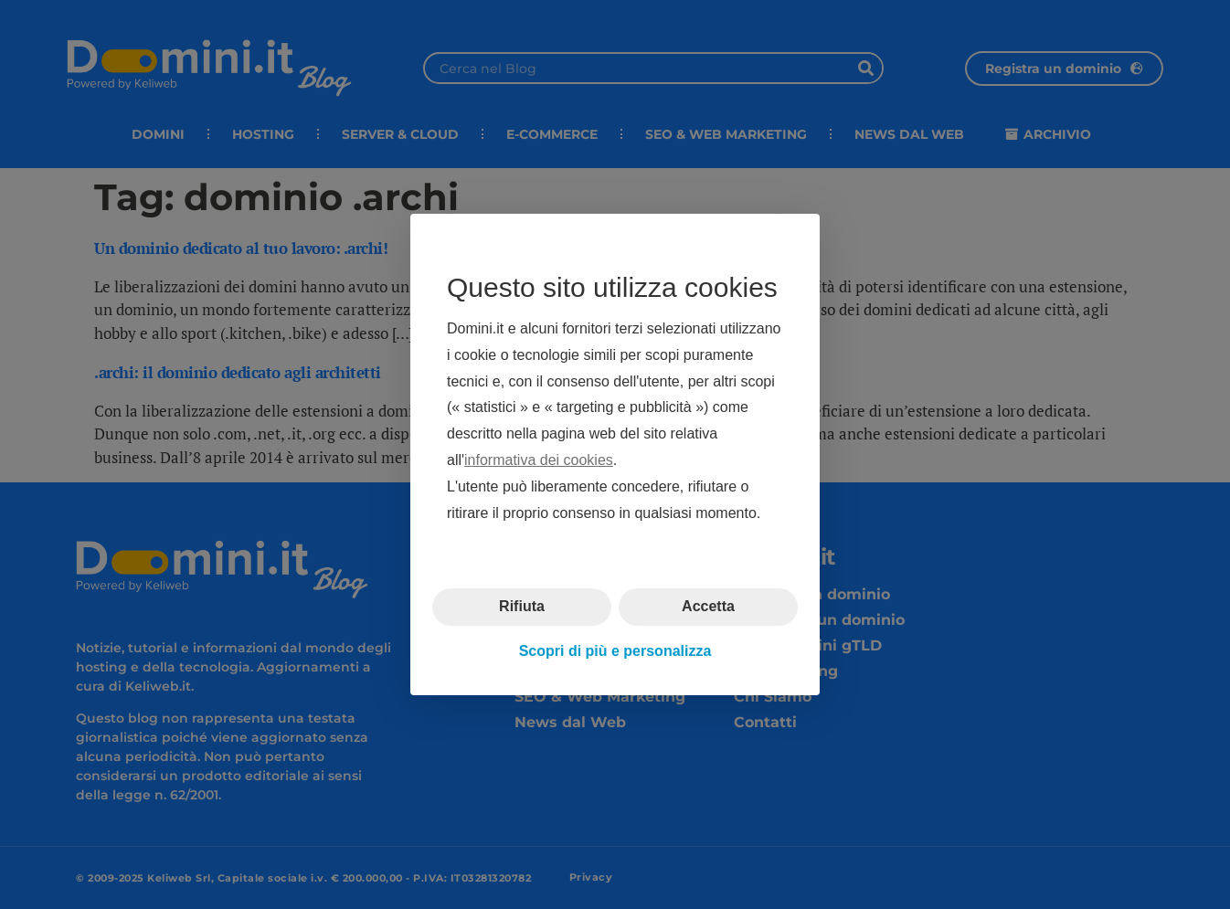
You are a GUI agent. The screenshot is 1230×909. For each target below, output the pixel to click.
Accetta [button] (708, 606)
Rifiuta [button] (522, 606)
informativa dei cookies (538, 460)
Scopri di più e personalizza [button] (615, 651)
